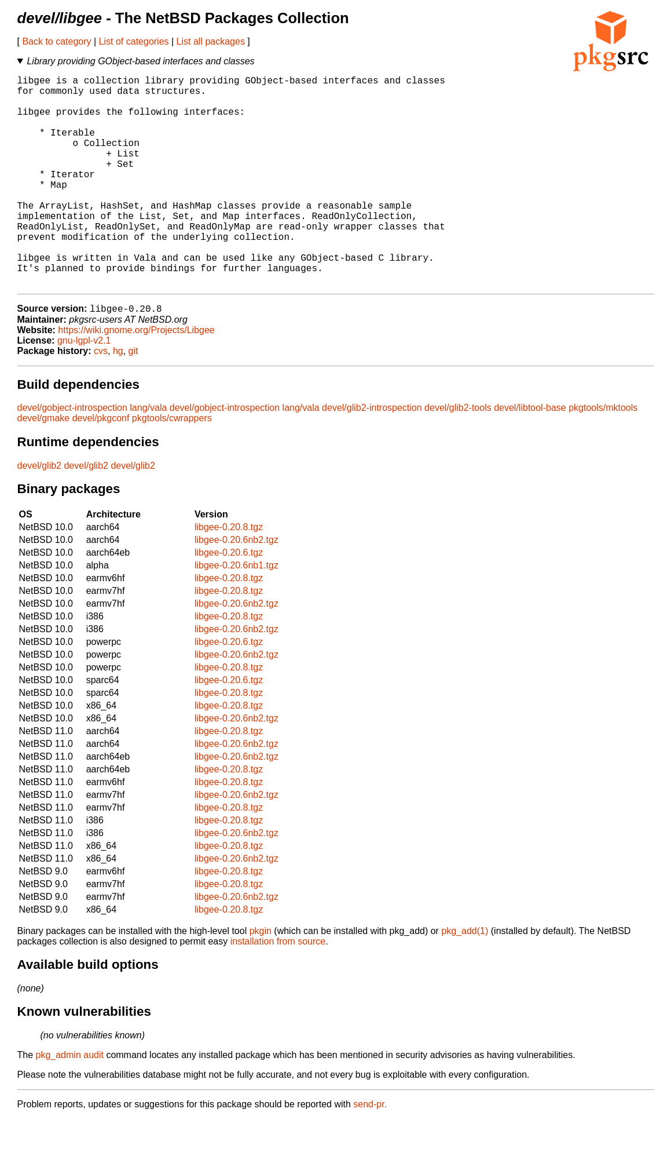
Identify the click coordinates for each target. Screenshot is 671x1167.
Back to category (56, 41)
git (133, 399)
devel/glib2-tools (458, 456)
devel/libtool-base (530, 456)
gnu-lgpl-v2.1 (84, 388)
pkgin (261, 979)
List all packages (211, 41)
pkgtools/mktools (603, 456)
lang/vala (148, 456)
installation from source (278, 989)
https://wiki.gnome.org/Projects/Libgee (136, 378)
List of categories (134, 41)
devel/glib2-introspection (372, 456)
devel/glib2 (39, 514)
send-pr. (370, 1152)
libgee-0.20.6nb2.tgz (236, 588)
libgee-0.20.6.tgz (229, 601)
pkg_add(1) (464, 979)
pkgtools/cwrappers (172, 466)
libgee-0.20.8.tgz (229, 575)
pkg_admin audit (70, 1103)
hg (118, 399)
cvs (101, 399)
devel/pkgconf (101, 466)
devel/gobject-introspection (72, 456)
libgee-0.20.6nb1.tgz (236, 613)
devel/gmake (43, 466)
